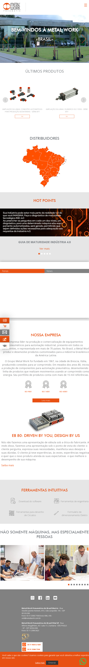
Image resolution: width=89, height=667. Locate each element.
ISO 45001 (63, 392)
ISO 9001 (28, 392)
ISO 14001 (46, 392)
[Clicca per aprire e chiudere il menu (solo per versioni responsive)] (85, 5)
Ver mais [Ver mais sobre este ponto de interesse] (44, 248)
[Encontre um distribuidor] (44, 186)
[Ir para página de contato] (4, 332)
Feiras (5, 271)
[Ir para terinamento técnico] (4, 346)
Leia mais (46, 400)
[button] (39, 253)
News (50, 271)
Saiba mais (7, 465)
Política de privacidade (31, 654)
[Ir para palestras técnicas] (4, 339)
